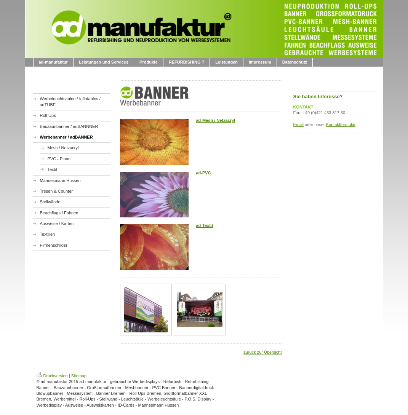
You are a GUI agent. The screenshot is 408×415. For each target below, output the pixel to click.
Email (298, 124)
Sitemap (78, 376)
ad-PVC (203, 173)
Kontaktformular (340, 124)
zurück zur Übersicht (262, 352)
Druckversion (52, 376)
